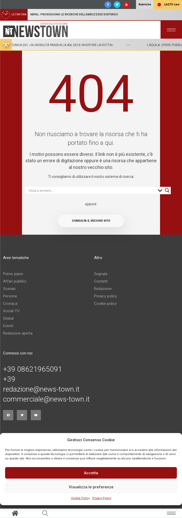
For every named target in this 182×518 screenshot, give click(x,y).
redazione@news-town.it (41, 389)
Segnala (100, 274)
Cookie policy (105, 303)
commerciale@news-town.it (46, 399)
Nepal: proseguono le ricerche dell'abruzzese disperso (74, 14)
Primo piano (13, 274)
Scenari (9, 288)
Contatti (101, 281)
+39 (9, 379)
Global (8, 318)
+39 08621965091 (32, 369)
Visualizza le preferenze (91, 487)
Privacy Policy (101, 498)
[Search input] (92, 190)
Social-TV (11, 311)
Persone (10, 296)
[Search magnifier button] (167, 190)
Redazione (103, 288)
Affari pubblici (14, 281)
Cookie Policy (80, 498)
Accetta (91, 473)
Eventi (8, 325)
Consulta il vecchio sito (91, 220)
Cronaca (10, 303)
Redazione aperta (17, 333)
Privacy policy (105, 296)
